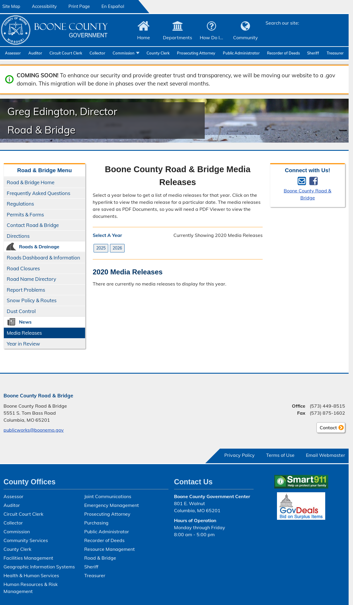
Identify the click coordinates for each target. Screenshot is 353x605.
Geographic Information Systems (39, 567)
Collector (97, 53)
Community (245, 37)
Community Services (26, 540)
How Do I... (211, 37)
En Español (112, 6)
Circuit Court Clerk (65, 53)
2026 (117, 248)
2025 (101, 248)
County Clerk (158, 53)
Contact (326, 428)
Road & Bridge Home (30, 182)
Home (143, 37)
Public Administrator (241, 53)
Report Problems (26, 290)
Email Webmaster (325, 455)
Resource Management (109, 549)
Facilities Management (28, 558)
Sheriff (313, 53)
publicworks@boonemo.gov (34, 430)
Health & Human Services (31, 575)
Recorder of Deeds (283, 53)
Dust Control (21, 311)
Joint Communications (107, 496)
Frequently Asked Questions (38, 193)
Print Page (79, 6)
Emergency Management (111, 505)
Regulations (20, 204)
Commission (124, 53)
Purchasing (96, 523)
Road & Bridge (100, 558)
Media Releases (24, 333)
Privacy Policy (239, 455)
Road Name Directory (31, 279)
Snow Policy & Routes (31, 300)
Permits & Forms (25, 214)
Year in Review (23, 344)
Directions (18, 236)
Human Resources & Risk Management (31, 587)
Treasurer (335, 53)
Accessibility (44, 6)
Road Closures (23, 268)
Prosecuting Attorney (196, 53)
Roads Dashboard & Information (43, 257)
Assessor (13, 53)
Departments (177, 37)
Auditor (35, 53)
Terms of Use (280, 455)
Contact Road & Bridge (33, 225)
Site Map (11, 6)
